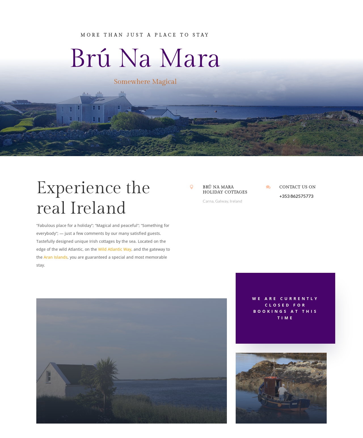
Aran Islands (55, 257)
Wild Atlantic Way (114, 249)
